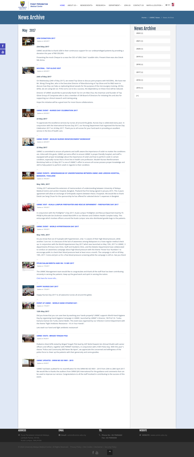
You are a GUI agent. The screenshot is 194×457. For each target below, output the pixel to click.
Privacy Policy (75, 447)
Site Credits (87, 447)
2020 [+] (139, 49)
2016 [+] (139, 80)
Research (101, 5)
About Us (72, 5)
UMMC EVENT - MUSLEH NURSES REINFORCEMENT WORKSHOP (63, 139)
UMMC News (154, 17)
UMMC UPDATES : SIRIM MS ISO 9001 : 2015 (55, 360)
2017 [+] (139, 72)
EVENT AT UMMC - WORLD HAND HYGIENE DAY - (57, 303)
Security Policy (110, 447)
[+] (137, 95)
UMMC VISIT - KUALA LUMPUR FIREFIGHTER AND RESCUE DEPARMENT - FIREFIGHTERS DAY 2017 (77, 204)
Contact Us (138, 5)
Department (115, 5)
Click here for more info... (47, 278)
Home (62, 5)
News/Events (86, 5)
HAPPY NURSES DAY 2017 (47, 286)
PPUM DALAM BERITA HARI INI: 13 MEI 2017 (55, 263)
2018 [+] (139, 64)
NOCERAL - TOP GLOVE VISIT (49, 68)
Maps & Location (155, 5)
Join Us (127, 5)
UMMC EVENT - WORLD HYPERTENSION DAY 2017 (58, 226)
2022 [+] (139, 33)
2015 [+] (139, 88)
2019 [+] (139, 56)
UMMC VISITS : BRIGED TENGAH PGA (52, 336)
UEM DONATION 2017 (46, 38)
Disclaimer (98, 447)
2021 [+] (139, 41)
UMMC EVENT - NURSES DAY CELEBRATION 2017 (57, 110)
